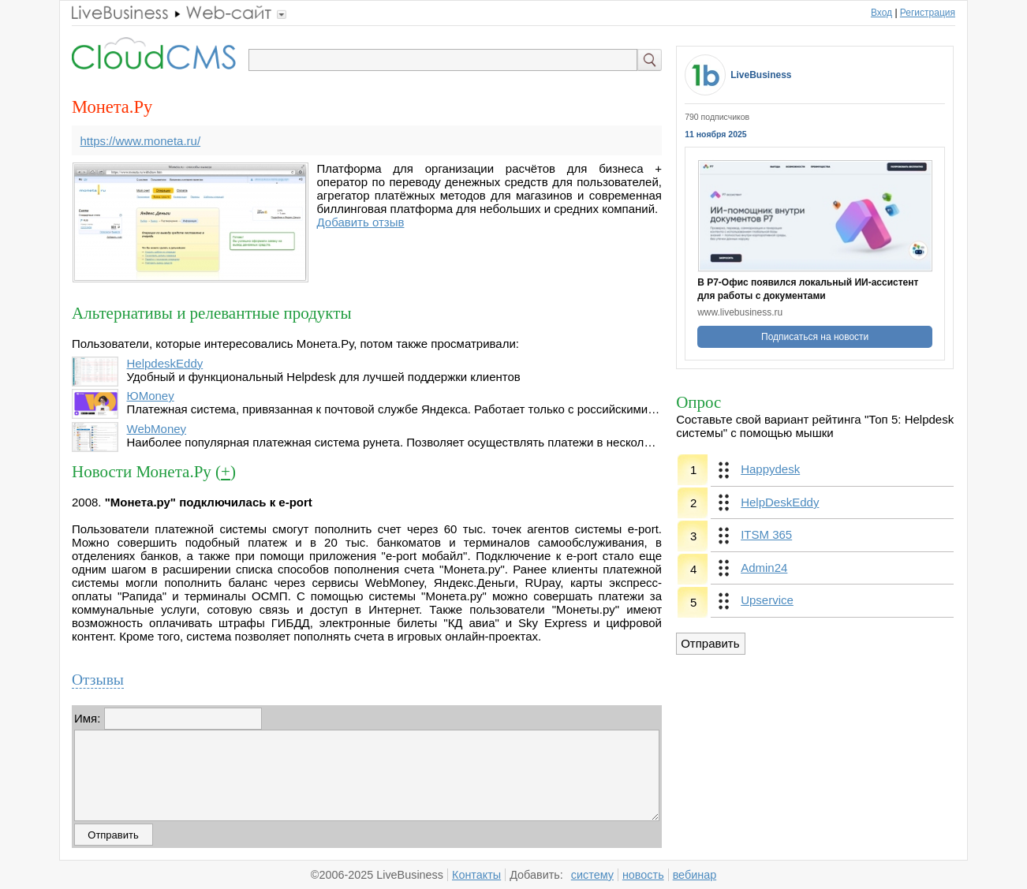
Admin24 (764, 567)
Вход (881, 12)
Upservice (767, 600)
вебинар (695, 874)
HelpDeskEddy (780, 502)
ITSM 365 (766, 534)
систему (592, 874)
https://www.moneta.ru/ (140, 141)
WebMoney (157, 428)
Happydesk (770, 469)
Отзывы (98, 679)
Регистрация (927, 12)
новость (643, 874)
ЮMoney (150, 395)
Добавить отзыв (361, 222)
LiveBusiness (760, 74)
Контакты (476, 874)
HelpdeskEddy (165, 363)
